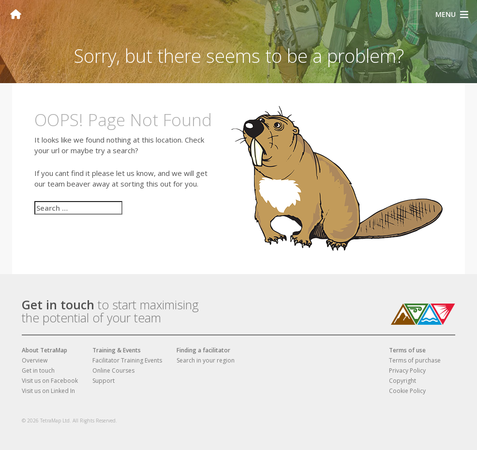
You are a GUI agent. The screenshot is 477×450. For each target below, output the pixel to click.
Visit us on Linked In (48, 391)
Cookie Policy (407, 391)
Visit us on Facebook (50, 381)
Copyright (402, 381)
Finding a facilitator (203, 350)
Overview (34, 360)
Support (103, 381)
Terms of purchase (415, 360)
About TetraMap (44, 350)
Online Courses (113, 370)
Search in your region (206, 360)
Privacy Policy (407, 370)
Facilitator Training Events (127, 360)
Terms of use (407, 350)
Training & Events (116, 350)
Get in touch (58, 304)
